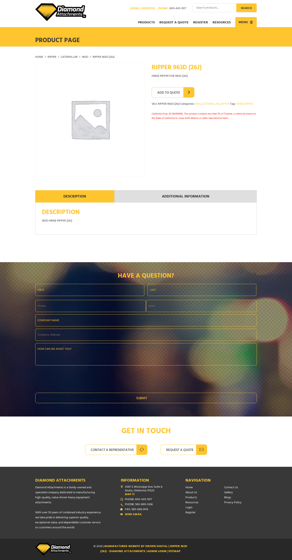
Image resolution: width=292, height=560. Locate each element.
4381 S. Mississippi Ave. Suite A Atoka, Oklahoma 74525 (147, 491)
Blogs (227, 498)
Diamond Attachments (60, 481)
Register (200, 23)
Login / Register (142, 8)
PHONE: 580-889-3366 (139, 505)
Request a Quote (174, 23)
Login (189, 508)
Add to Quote (168, 93)
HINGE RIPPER (244, 104)
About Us (191, 493)
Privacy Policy (233, 503)
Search (246, 8)
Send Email (133, 515)
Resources (222, 23)
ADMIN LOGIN (156, 551)
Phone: (172, 8)
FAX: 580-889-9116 (136, 510)
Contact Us (231, 488)
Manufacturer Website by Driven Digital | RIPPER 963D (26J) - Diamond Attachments (143, 549)
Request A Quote (180, 450)
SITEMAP (174, 551)
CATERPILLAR (69, 57)
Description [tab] (74, 196)
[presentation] (67, 378)
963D (85, 57)
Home (39, 57)
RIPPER (52, 57)
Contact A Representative (112, 450)
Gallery (228, 493)
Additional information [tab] (185, 196)
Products (146, 23)
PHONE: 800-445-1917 (138, 500)
